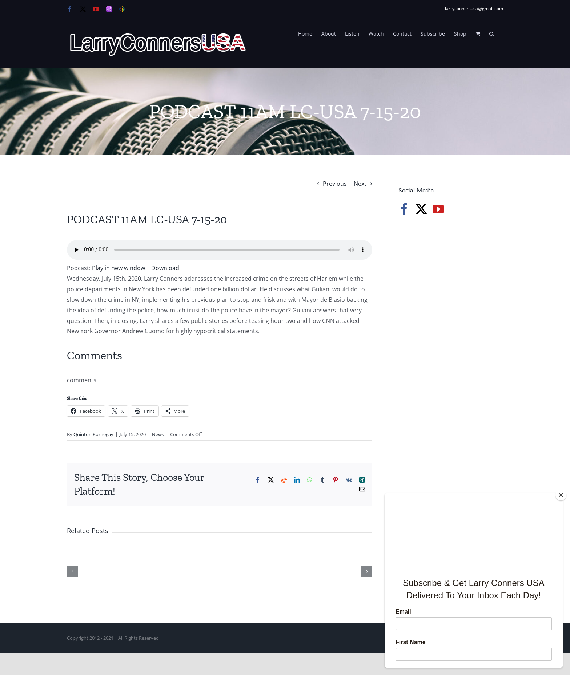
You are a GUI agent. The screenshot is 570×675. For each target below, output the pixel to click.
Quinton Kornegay (93, 434)
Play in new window (118, 268)
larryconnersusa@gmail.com (474, 8)
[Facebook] (404, 209)
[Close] (560, 495)
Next (360, 184)
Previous (335, 184)
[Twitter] (421, 209)
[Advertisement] (452, 345)
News (158, 434)
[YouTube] (438, 209)
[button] (491, 33)
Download (165, 268)
